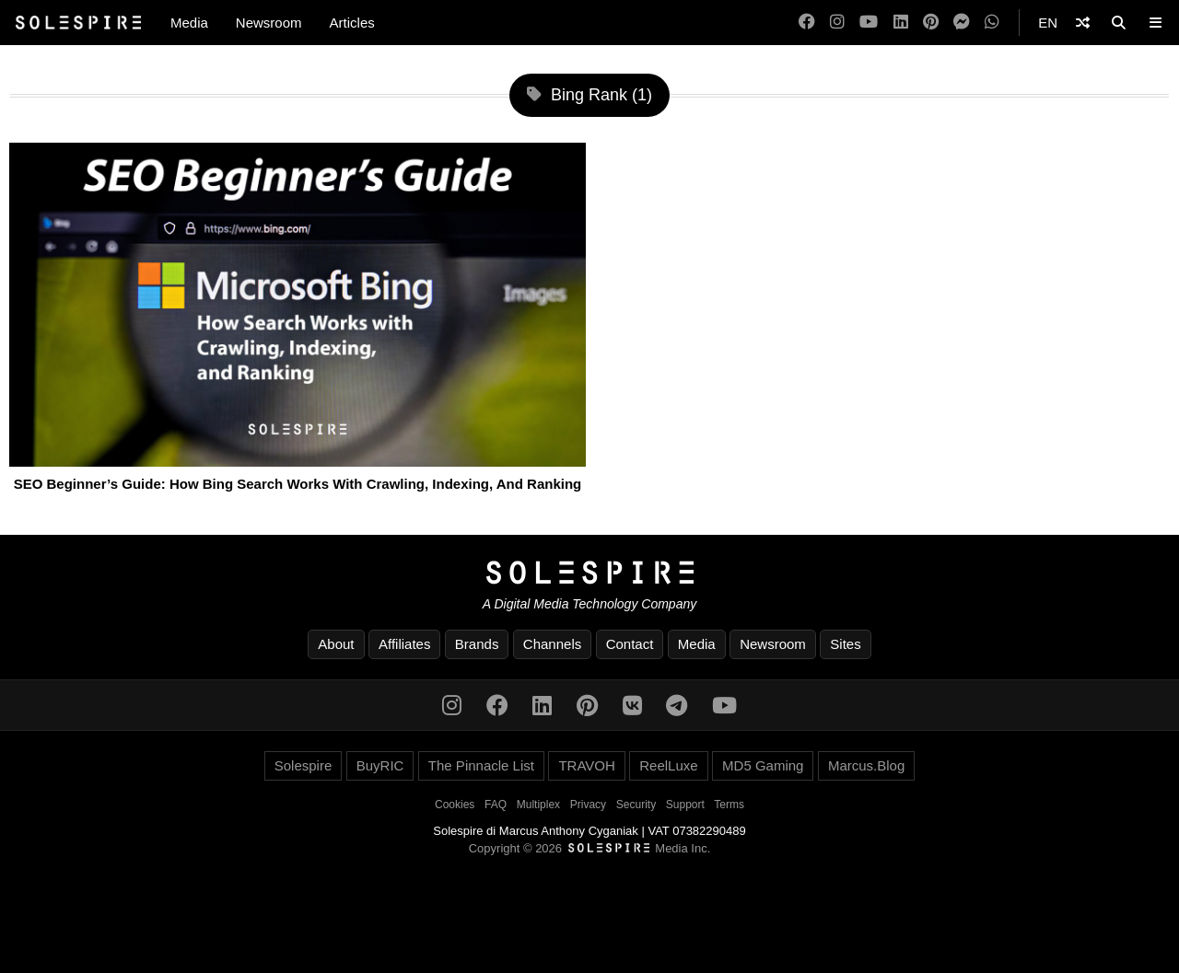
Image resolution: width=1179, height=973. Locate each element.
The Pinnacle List (481, 765)
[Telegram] (676, 705)
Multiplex (538, 804)
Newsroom (269, 22)
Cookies (454, 804)
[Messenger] (961, 22)
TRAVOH (586, 765)
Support (685, 804)
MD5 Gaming (762, 765)
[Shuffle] (1083, 22)
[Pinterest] (930, 22)
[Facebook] (807, 22)
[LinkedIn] (901, 22)
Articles (352, 22)
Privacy (588, 804)
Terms (729, 804)
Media (189, 22)
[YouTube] (868, 22)
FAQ (495, 804)
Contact (630, 644)
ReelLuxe (668, 765)
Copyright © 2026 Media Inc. (590, 848)
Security (636, 804)
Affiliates (404, 644)
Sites (845, 644)
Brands (477, 644)
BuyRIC (380, 765)
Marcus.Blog (866, 765)
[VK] (632, 705)
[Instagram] (837, 22)
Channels (552, 644)
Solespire (303, 765)
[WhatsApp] (992, 22)
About (336, 644)
